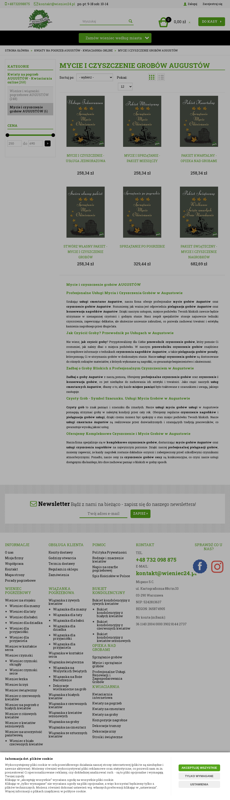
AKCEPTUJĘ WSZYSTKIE (199, 767)
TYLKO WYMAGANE (199, 776)
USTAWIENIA (199, 784)
